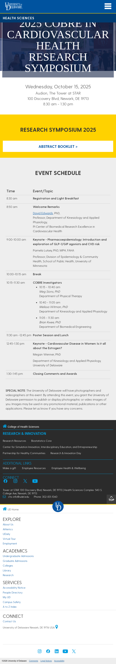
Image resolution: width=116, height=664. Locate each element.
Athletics (8, 529)
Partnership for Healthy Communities (24, 453)
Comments (33, 661)
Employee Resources (34, 468)
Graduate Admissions (15, 560)
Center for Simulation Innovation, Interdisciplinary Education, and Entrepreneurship (50, 446)
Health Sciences (18, 18)
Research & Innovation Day (66, 453)
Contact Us (9, 621)
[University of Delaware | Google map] (56, 627)
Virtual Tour (9, 538)
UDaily (6, 533)
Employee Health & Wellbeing (69, 468)
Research (8, 575)
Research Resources (14, 440)
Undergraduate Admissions (18, 556)
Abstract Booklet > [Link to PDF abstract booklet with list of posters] (58, 146)
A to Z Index (10, 606)
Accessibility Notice (14, 587)
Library (7, 570)
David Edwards (43, 213)
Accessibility (59, 661)
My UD (6, 597)
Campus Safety (12, 602)
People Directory (12, 592)
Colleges (8, 565)
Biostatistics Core (41, 440)
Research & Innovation (24, 433)
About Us (8, 524)
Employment (10, 543)
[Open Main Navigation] (108, 6)
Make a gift (9, 468)
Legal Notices (46, 661)
